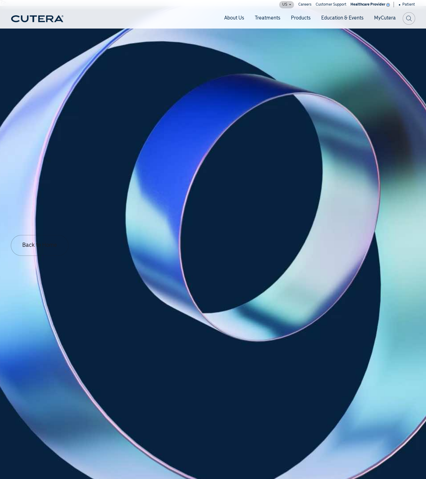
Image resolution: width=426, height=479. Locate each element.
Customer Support (331, 4)
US (286, 4)
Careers (304, 4)
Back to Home (39, 245)
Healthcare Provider (369, 4)
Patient (407, 4)
